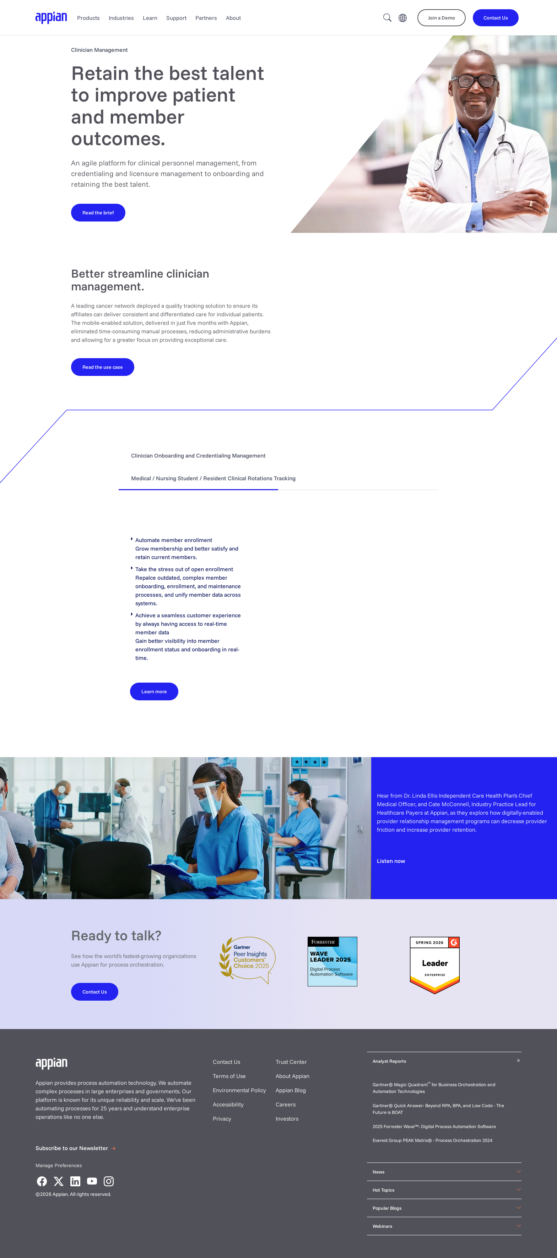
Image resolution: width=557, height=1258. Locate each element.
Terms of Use (229, 1075)
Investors (287, 1118)
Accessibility (228, 1104)
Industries (121, 17)
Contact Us (226, 1061)
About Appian (292, 1075)
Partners (206, 17)
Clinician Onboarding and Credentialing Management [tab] (198, 455)
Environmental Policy (239, 1090)
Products (88, 17)
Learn (150, 17)
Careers (286, 1104)
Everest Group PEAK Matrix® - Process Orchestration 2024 (432, 1140)
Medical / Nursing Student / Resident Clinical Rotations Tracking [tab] (213, 478)
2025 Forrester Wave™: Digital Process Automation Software (434, 1126)
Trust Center (291, 1061)
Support (176, 17)
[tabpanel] (278, 613)
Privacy (222, 1118)
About (233, 17)
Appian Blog (291, 1090)
